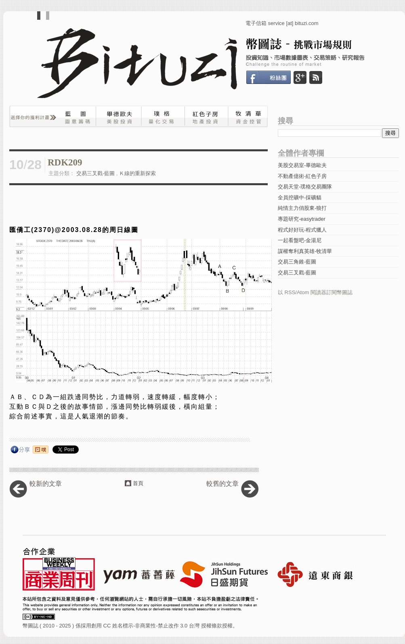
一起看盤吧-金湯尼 (299, 240)
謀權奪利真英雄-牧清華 (305, 251)
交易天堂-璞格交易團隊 (305, 187)
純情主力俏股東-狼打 (302, 208)
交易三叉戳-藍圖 (95, 173)
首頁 (138, 483)
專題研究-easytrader (301, 219)
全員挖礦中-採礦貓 (299, 197)
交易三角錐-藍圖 (297, 262)
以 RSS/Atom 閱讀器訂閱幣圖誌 (315, 292)
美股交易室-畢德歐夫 (302, 165)
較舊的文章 (222, 483)
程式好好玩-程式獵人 (302, 230)
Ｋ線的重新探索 (137, 173)
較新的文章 (45, 483)
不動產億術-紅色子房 (302, 176)
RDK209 (65, 162)
